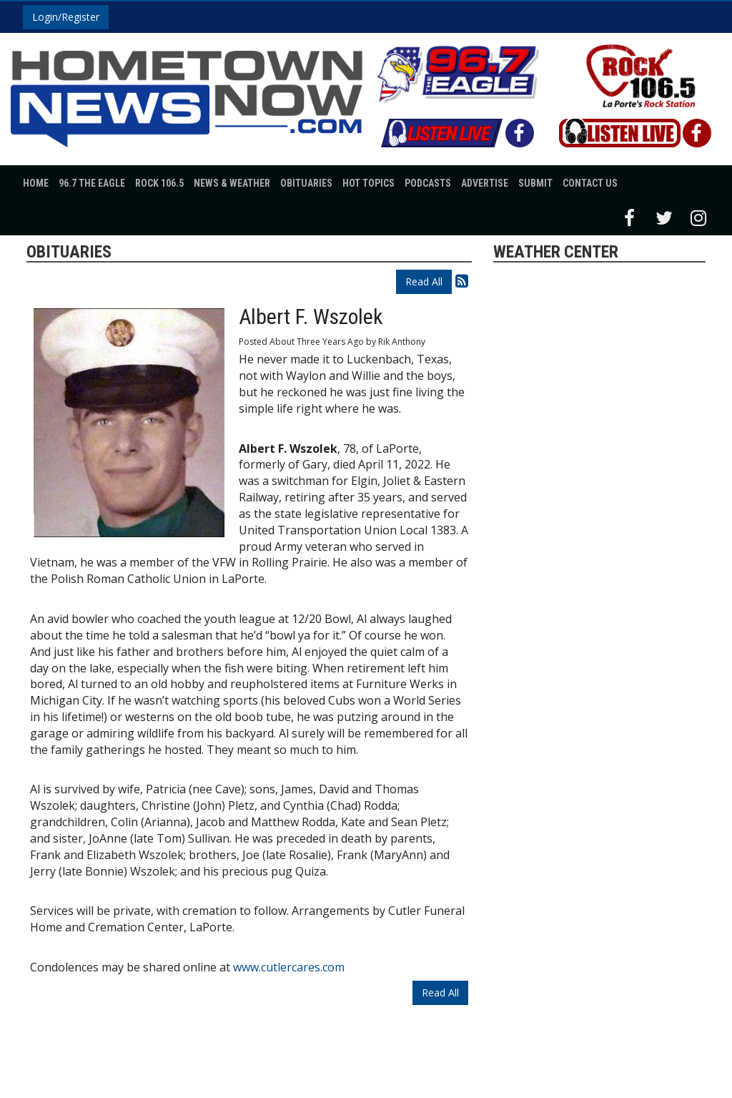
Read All (423, 281)
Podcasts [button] (428, 183)
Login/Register (65, 17)
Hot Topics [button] (368, 183)
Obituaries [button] (306, 183)
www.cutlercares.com (289, 967)
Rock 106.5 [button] (159, 183)
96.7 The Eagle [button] (92, 183)
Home (36, 183)
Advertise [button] (484, 183)
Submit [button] (535, 183)
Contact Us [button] (590, 183)
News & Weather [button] (232, 183)
